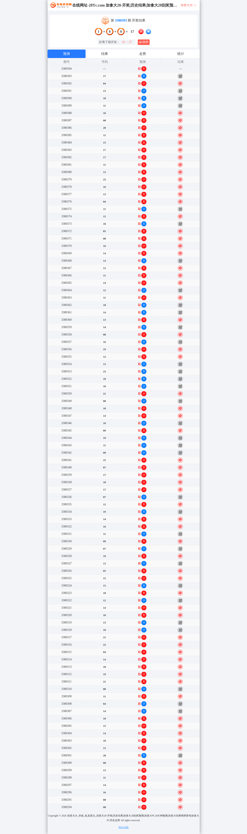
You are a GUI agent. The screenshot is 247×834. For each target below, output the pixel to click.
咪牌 (143, 42)
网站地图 (124, 827)
